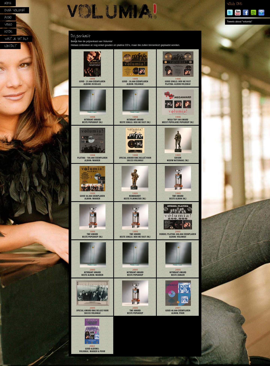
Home (7, 3)
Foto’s (8, 32)
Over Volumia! (14, 10)
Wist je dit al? (16, 39)
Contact (10, 46)
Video (8, 24)
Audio (7, 17)
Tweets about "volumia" (239, 21)
